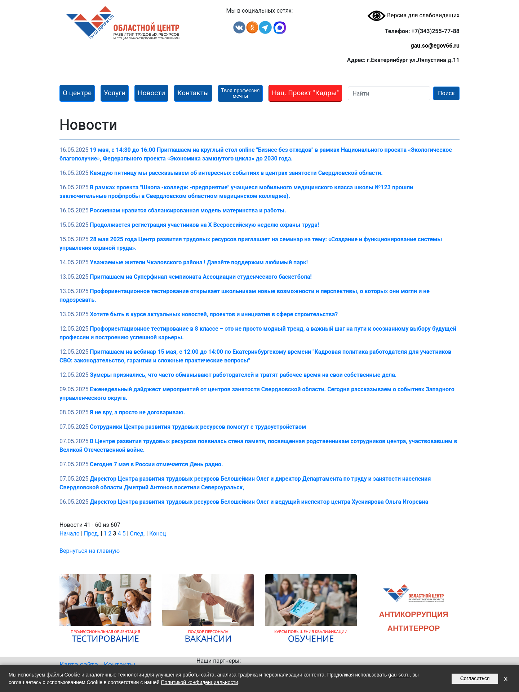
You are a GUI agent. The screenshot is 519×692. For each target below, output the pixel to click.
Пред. (91, 533)
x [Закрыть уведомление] (505, 678)
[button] (77, 93)
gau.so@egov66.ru (435, 45)
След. (137, 533)
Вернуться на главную (89, 550)
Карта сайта (78, 664)
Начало (69, 533)
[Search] (389, 93)
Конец (157, 533)
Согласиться (475, 678)
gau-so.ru (398, 675)
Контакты (119, 664)
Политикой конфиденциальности (199, 682)
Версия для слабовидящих (413, 15)
